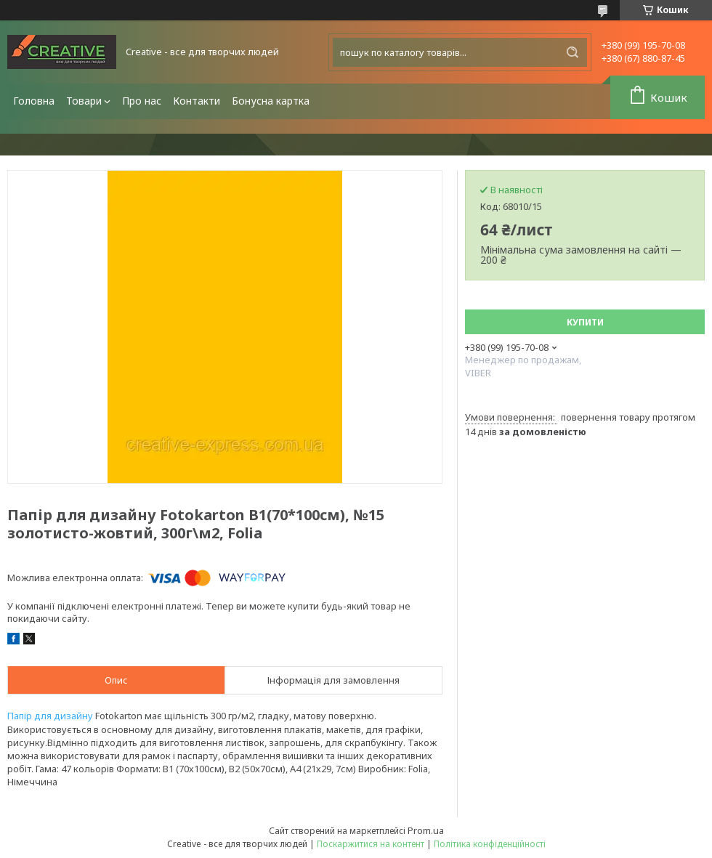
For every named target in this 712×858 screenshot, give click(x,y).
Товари (84, 101)
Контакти (196, 101)
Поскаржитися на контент (370, 844)
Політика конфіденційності (490, 844)
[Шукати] (572, 52)
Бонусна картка (271, 101)
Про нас (141, 101)
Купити (585, 322)
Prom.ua (426, 830)
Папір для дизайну (50, 715)
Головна (33, 101)
